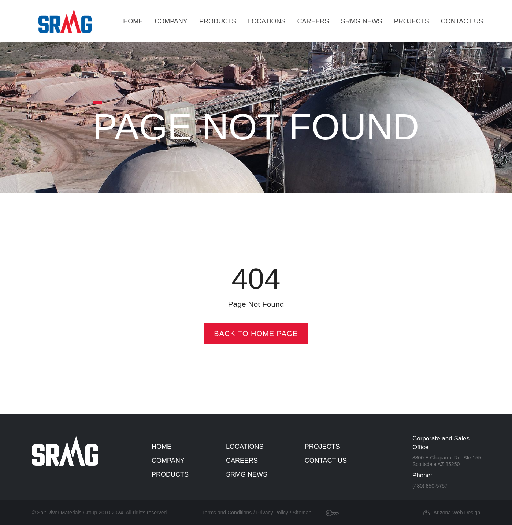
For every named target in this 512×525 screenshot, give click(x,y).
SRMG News (361, 21)
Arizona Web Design (457, 512)
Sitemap (302, 512)
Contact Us (462, 21)
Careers (313, 21)
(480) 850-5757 (430, 486)
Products (217, 21)
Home (133, 21)
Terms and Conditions (227, 512)
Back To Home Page (256, 333)
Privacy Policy (272, 512)
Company (171, 21)
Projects (411, 21)
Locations (267, 21)
